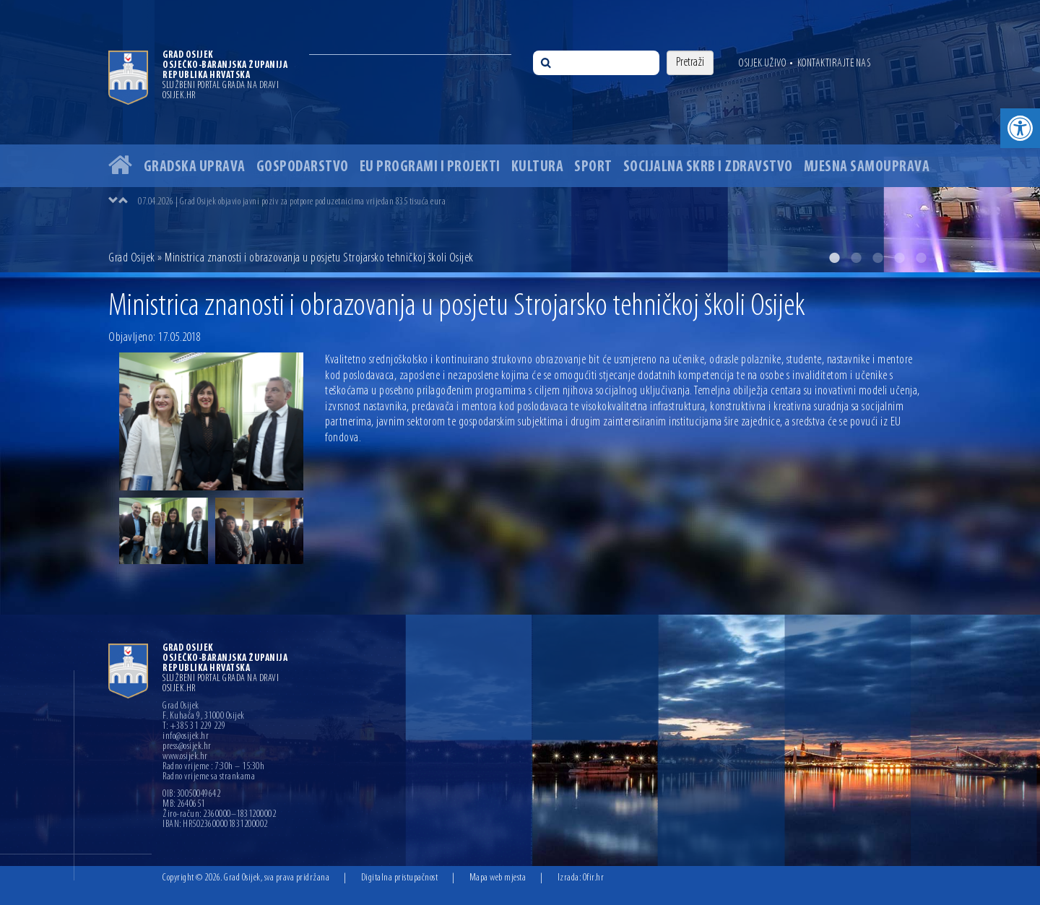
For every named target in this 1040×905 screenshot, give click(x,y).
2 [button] (856, 258)
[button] (1020, 128)
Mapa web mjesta (497, 877)
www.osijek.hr (185, 757)
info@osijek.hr (185, 737)
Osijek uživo (762, 63)
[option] (520, 136)
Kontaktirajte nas (834, 63)
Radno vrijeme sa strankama (208, 777)
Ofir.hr (593, 877)
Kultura (537, 167)
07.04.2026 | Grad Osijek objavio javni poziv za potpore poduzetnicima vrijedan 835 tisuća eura (292, 201)
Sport (593, 167)
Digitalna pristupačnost (399, 877)
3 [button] (877, 258)
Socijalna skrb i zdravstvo (708, 167)
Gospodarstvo (302, 167)
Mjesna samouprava (867, 167)
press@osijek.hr (187, 747)
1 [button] (834, 258)
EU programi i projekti (430, 167)
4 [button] (899, 258)
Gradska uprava (195, 167)
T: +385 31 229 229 (193, 727)
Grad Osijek (131, 258)
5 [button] (921, 258)
